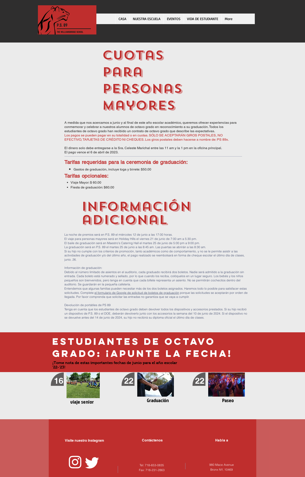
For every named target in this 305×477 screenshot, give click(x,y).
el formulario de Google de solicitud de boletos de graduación (136, 293)
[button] (202, 19)
